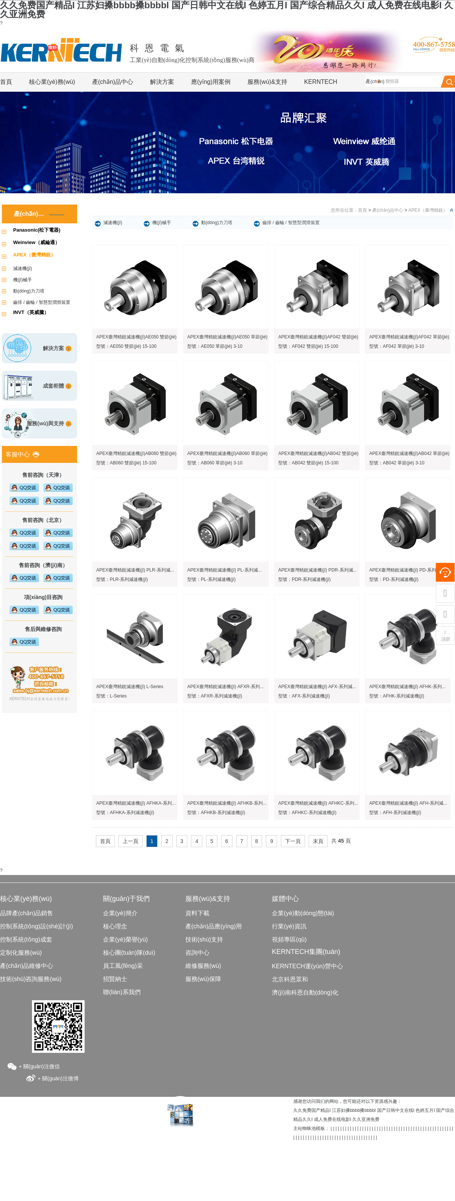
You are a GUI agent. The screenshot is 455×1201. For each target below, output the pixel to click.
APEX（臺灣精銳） (34, 255)
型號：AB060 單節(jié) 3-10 (215, 463)
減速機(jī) (22, 268)
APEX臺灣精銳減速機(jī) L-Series (129, 686)
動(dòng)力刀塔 (28, 291)
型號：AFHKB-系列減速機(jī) (216, 812)
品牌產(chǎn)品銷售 (26, 913)
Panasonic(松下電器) (37, 230)
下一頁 (293, 841)
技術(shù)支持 (204, 939)
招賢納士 (115, 979)
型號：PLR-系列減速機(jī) (122, 579)
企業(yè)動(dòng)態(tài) (303, 913)
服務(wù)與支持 (45, 423)
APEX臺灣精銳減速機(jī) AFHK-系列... (407, 686)
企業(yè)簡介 (120, 913)
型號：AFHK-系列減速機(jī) (396, 696)
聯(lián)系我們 (122, 992)
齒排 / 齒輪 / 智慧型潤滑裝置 (41, 302)
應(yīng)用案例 (211, 82)
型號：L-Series (111, 696)
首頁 (6, 82)
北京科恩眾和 (290, 979)
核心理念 (115, 926)
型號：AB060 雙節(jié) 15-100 (126, 463)
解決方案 (162, 82)
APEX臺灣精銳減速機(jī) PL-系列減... (224, 570)
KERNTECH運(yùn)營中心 (307, 966)
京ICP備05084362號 (227, 1150)
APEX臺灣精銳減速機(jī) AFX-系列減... (317, 686)
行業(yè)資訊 (289, 926)
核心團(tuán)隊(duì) (129, 952)
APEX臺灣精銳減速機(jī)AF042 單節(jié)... (411, 337)
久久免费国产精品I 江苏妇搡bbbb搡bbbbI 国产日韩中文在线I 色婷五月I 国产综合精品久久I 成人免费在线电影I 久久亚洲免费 (226, 9)
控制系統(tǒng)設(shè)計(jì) (36, 926)
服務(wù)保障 (203, 979)
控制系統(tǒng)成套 (26, 939)
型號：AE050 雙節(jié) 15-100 (126, 346)
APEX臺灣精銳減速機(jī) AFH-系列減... (408, 803)
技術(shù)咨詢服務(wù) (31, 979)
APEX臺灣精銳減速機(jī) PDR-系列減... (317, 570)
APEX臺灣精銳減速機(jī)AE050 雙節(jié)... (138, 337)
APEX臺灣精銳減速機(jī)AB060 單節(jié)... (229, 453)
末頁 (318, 841)
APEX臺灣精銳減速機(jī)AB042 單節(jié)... (411, 453)
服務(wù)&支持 (267, 82)
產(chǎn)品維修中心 (26, 966)
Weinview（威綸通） (36, 242)
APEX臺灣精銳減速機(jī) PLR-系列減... (135, 570)
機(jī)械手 (22, 279)
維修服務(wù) (203, 966)
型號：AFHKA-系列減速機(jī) (125, 812)
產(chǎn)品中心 (112, 82)
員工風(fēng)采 (123, 966)
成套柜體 (53, 386)
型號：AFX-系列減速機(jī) (304, 696)
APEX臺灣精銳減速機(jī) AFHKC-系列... (318, 803)
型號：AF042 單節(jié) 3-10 (396, 346)
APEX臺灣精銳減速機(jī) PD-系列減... (406, 570)
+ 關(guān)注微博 (58, 1078)
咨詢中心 (197, 952)
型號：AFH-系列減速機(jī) (395, 812)
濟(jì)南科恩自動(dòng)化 (305, 992)
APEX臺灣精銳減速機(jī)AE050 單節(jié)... (229, 337)
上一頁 (130, 841)
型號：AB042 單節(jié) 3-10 (397, 463)
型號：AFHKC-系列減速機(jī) (307, 812)
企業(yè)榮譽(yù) (125, 939)
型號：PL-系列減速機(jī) (211, 579)
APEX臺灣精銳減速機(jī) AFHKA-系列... (136, 803)
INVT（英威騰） (31, 312)
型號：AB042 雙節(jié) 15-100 (308, 463)
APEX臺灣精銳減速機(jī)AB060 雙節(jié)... (138, 453)
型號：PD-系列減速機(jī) (394, 579)
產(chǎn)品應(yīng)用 (213, 926)
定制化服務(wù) (21, 952)
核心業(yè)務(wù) (52, 82)
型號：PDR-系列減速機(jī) (304, 579)
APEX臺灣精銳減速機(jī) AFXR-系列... (225, 686)
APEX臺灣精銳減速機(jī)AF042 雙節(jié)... (320, 337)
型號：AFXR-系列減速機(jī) (214, 696)
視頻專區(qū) (289, 939)
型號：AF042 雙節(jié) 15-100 (308, 346)
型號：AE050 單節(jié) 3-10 (215, 346)
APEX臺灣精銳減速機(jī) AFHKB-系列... (227, 803)
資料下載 (197, 913)
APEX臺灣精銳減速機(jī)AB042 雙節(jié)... (320, 453)
